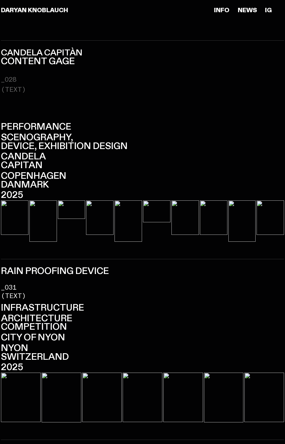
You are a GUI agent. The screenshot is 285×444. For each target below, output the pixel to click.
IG (268, 10)
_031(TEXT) (13, 292)
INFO (221, 10)
